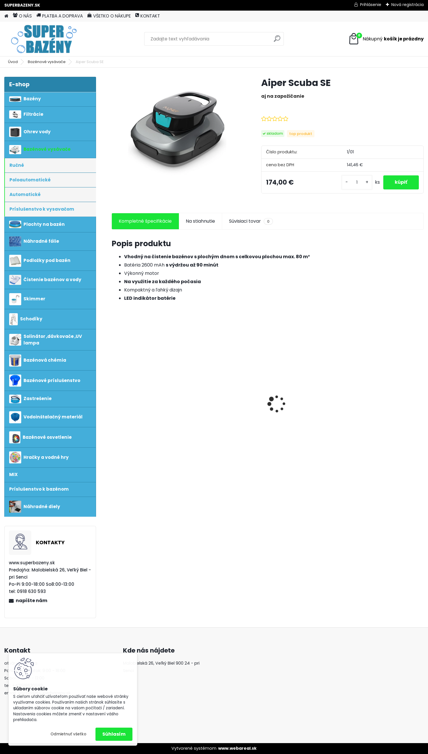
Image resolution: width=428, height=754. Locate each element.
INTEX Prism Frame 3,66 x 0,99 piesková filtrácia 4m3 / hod (148, 400)
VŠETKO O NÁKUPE (109, 16)
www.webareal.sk (237, 748)
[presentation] (114, 393)
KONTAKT (147, 16)
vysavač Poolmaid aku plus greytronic (384, 399)
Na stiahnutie (200, 221)
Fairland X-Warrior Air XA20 (304, 408)
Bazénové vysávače (47, 61)
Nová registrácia (407, 4)
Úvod (13, 61)
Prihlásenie (370, 4)
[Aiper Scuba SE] (177, 126)
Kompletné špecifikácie (145, 221)
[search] (277, 40)
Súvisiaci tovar (251, 221)
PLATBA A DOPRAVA (59, 16)
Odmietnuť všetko (68, 734)
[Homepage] (6, 16)
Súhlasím (114, 734)
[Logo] (43, 39)
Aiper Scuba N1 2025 (217, 408)
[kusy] (357, 182)
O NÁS (22, 16)
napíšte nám (31, 600)
